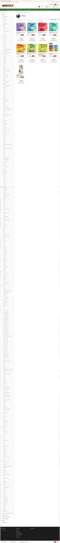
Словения (4, 407)
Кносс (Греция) (5, 216)
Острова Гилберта (6, 327)
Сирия (4, 403)
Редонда (4, 372)
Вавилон (4, 96)
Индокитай (5, 170)
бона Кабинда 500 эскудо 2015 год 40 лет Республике (42, 54)
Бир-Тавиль (5, 74)
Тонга (4, 436)
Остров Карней (5, 338)
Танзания (4, 427)
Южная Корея (5, 500)
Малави (4, 260)
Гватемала (5, 120)
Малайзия (4, 262)
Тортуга (4, 438)
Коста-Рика (5, 225)
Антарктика (5, 36)
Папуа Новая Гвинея (6, 360)
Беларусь (4, 63)
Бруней (4, 91)
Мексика (4, 275)
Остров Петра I (5, 347)
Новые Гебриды (5, 301)
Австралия (5, 20)
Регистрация (57, 1)
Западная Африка (6, 157)
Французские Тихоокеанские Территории (7, 467)
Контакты (17, 1)
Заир (4, 153)
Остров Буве (5, 321)
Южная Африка (5, 498)
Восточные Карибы (6, 107)
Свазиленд (5, 390)
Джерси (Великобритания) (7, 144)
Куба (4, 227)
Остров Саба (5, 349)
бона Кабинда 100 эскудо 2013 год (31, 33)
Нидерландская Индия (6, 290)
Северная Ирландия (6, 392)
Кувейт (4, 229)
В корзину (22, 40)
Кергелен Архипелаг (6, 209)
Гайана (4, 113)
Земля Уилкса (5, 161)
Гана (4, 118)
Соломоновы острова (6, 409)
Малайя (4, 264)
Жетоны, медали (36, 9)
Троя (4, 442)
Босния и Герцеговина (6, 85)
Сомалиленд (5, 412)
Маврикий (4, 249)
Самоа (4, 385)
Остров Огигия (5, 343)
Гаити (4, 111)
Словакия (4, 405)
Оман (4, 308)
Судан (4, 414)
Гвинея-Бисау (5, 124)
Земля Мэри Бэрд (6, 159)
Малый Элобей (5, 266)
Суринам (4, 416)
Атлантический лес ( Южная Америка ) (7, 50)
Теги (51, 9)
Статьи (14, 1)
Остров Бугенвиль (6, 323)
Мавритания (5, 251)
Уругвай (4, 455)
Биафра (4, 72)
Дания (4, 142)
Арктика (4, 42)
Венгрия (4, 102)
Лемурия (4, 236)
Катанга (4, 203)
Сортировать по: (19, 19)
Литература (47, 9)
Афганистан (5, 54)
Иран (4, 177)
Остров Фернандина (6, 354)
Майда (4, 255)
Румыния (4, 379)
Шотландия (5, 485)
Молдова (4, 279)
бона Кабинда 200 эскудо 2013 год (53, 33)
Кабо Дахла (5, 190)
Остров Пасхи (5, 345)
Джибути (4, 146)
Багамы (4, 56)
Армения (4, 44)
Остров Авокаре (5, 310)
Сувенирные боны (5, 16)
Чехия (4, 476)
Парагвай (4, 362)
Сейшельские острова (6, 396)
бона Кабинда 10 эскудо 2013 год (20, 33)
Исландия (4, 179)
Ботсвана (4, 87)
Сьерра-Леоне (5, 420)
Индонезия (5, 172)
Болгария (4, 78)
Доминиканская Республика (7, 148)
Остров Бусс (5, 325)
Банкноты (13, 9)
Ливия (4, 244)
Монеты (8, 9)
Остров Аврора (5, 312)
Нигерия (4, 288)
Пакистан (4, 358)
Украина (4, 453)
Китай (4, 214)
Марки (42, 9)
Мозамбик (4, 277)
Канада (4, 201)
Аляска (4, 29)
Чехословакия (5, 478)
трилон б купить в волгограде (5, 0)
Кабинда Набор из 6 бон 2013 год (53, 54)
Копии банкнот (5, 511)
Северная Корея (5, 394)
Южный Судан (5, 502)
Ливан (4, 242)
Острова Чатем (5, 356)
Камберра (4, 196)
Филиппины (5, 460)
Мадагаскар (5, 253)
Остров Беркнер (5, 319)
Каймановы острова (6, 194)
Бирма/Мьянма (5, 76)
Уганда (4, 449)
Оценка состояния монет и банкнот (6, 1)
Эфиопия (4, 494)
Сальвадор (5, 383)
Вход (53, 1)
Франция (4, 464)
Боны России (8, 509)
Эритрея (4, 491)
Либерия (4, 240)
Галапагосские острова (6, 115)
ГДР (4, 126)
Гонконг (4, 137)
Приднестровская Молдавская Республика (8, 370)
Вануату (4, 98)
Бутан (4, 94)
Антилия (4, 38)
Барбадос (4, 59)
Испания (4, 181)
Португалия (5, 367)
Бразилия (4, 89)
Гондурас (4, 135)
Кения (4, 207)
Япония (4, 507)
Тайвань (4, 425)
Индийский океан (6, 166)
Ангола (4, 33)
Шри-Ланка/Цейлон (6, 487)
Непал (4, 286)
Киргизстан (5, 212)
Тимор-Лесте (5, 431)
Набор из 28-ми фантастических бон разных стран (20, 75)
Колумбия (4, 218)
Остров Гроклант (5, 330)
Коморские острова (6, 220)
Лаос (4, 231)
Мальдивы (5, 268)
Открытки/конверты (27, 9)
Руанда (4, 377)
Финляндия (5, 462)
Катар (4, 205)
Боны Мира (8, 18)
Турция (4, 447)
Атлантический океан (6, 52)
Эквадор (4, 489)
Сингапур (4, 401)
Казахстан (5, 192)
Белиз (4, 65)
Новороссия (5, 299)
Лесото (4, 238)
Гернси (4, 131)
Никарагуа (5, 295)
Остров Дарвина (5, 332)
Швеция (4, 483)
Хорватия (4, 472)
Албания (4, 25)
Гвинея (4, 122)
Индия (4, 168)
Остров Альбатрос (6, 314)
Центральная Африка (6, 474)
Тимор (4, 429)
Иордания (4, 174)
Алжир (4, 27)
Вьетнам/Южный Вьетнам (7, 109)
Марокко (4, 271)
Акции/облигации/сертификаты (7, 513)
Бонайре (4, 83)
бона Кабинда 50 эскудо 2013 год (20, 54)
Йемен (4, 185)
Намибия (4, 284)
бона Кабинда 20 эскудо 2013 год (42, 33)
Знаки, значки (19, 9)
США (4, 418)
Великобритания (5, 100)
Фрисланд (4, 470)
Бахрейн (4, 61)
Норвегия (4, 303)
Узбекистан (5, 451)
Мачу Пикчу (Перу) (6, 273)
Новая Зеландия (5, 297)
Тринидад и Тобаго (6, 440)
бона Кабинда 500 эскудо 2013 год (31, 54)
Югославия (5, 496)
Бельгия (4, 67)
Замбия (4, 155)
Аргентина (5, 40)
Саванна (4, 381)
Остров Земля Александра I (7, 336)
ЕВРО (4, 150)
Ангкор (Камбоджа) (6, 31)
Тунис (4, 444)
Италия (4, 183)
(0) (18, 36)
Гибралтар (5, 133)
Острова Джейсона (6, 334)
